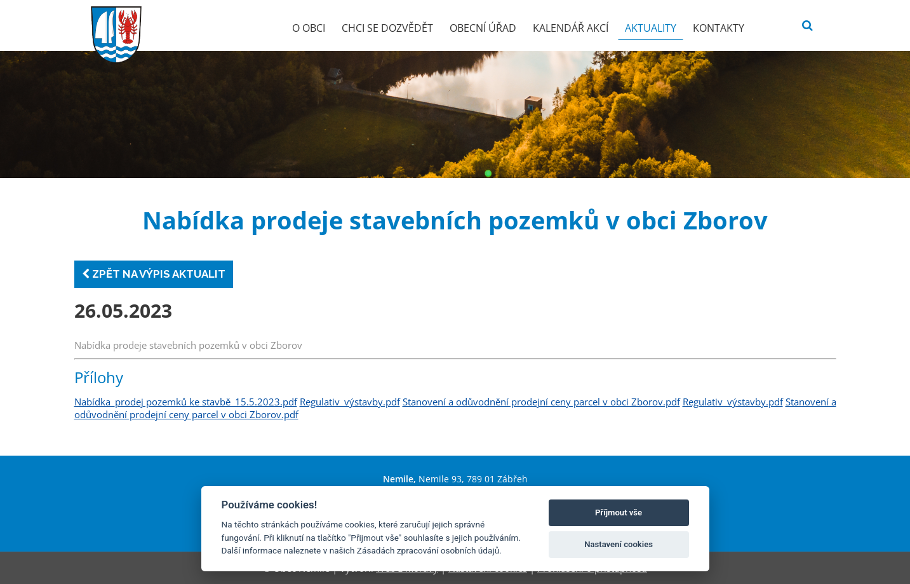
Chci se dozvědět (387, 28)
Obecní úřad (483, 28)
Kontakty (718, 28)
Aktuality (650, 28)
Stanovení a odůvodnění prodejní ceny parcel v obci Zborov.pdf (541, 401)
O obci (308, 28)
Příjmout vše (618, 512)
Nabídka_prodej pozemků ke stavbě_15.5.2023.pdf (185, 401)
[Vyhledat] (807, 25)
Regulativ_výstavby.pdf (350, 401)
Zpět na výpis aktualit (153, 274)
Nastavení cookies (618, 544)
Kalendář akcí (570, 28)
